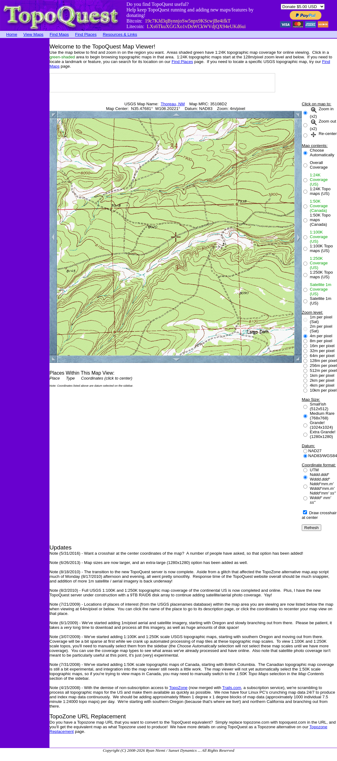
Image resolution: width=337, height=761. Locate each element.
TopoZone (178, 687)
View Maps (33, 34)
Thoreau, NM (173, 104)
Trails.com (231, 687)
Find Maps (59, 34)
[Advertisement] (24, 131)
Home (11, 34)
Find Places (86, 34)
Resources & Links (120, 34)
